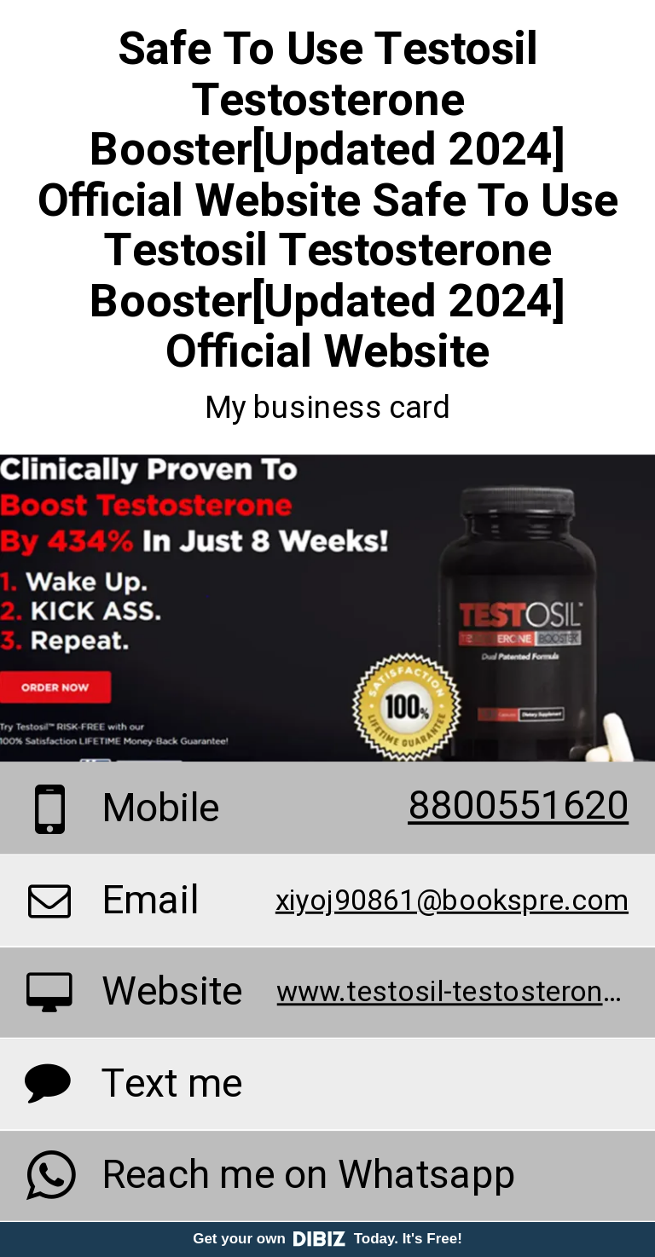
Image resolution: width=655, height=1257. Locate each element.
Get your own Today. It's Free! (327, 1239)
